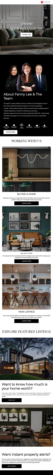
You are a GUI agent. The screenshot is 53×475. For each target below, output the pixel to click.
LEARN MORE (10, 132)
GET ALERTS (11, 466)
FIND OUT (11, 400)
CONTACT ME (26, 34)
